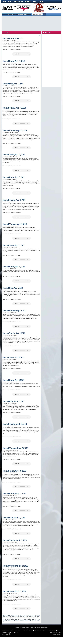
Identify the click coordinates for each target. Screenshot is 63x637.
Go (44, 14)
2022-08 (5, 616)
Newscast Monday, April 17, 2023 (13, 177)
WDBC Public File (26, 630)
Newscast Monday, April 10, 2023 (14, 266)
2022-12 (25, 615)
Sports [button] (9, 1)
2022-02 (30, 616)
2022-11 (29, 615)
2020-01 (26, 620)
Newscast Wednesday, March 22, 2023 (15, 565)
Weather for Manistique (31, 29)
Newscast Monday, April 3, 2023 (13, 380)
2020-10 (25, 619)
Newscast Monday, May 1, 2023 (13, 38)
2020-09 (29, 619)
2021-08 (19, 618)
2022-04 (22, 616)
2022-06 (13, 616)
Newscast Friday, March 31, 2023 (13, 401)
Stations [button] (41, 1)
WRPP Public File (18, 630)
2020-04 (13, 620)
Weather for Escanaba (8, 29)
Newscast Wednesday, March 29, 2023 (15, 448)
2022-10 (34, 615)
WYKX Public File (10, 630)
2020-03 (17, 620)
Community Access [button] (18, 1)
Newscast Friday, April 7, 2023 (13, 287)
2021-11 (6, 618)
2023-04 (8, 615)
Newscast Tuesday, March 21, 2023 (14, 591)
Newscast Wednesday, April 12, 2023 (15, 224)
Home (4, 1)
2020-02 (22, 620)
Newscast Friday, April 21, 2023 (13, 83)
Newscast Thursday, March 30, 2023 (15, 424)
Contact (58, 630)
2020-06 (5, 620)
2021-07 (23, 618)
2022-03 (26, 616)
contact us (46, 627)
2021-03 (4, 619)
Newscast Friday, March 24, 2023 (14, 517)
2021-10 (10, 618)
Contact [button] (35, 1)
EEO (32, 630)
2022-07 (9, 616)
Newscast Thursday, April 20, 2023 (14, 107)
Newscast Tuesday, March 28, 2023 (14, 470)
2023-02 (17, 615)
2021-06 (27, 618)
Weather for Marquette (43, 29)
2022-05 (17, 616)
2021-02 (8, 619)
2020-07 (38, 619)
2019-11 (34, 620)
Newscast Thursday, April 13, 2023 (14, 200)
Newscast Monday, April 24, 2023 (14, 61)
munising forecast (55, 29)
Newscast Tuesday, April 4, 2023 (13, 357)
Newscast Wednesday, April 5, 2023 (14, 310)
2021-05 (31, 618)
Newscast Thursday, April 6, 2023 (14, 333)
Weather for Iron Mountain (20, 29)
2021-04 (36, 618)
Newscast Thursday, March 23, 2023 (15, 540)
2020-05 (9, 620)
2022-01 (34, 616)
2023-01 (21, 615)
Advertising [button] (28, 1)
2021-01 (12, 619)
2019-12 (30, 620)
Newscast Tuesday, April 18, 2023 (14, 154)
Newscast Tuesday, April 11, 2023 (13, 245)
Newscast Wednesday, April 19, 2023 (15, 130)
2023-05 (4, 615)
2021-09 (14, 618)
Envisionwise (55, 632)
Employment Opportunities (39, 630)
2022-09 (38, 615)
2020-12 (17, 619)
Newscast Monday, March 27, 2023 (14, 493)
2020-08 (34, 619)
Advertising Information (51, 630)
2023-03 (12, 615)
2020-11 (21, 619)
